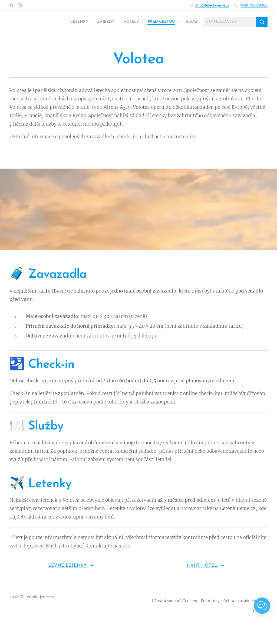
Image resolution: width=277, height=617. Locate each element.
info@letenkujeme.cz (212, 5)
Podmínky (210, 600)
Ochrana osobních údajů (245, 600)
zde (126, 546)
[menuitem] (68, 22)
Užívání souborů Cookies (174, 600)
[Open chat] (262, 606)
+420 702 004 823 (254, 5)
